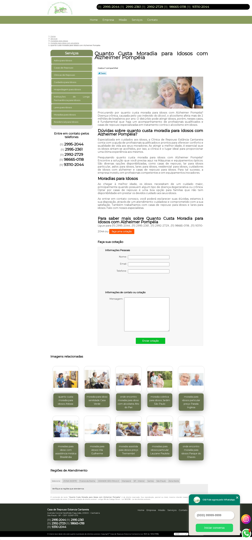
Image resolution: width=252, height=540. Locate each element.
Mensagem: (139, 314)
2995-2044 (111, 7)
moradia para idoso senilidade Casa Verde (97, 400)
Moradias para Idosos (65, 114)
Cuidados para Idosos (65, 82)
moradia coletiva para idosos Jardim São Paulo (159, 400)
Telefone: (143, 271)
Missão (123, 19)
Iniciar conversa (214, 527)
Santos (150, 481)
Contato (152, 19)
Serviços (137, 19)
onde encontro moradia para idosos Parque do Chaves (191, 451)
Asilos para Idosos (63, 60)
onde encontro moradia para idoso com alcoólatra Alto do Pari (128, 402)
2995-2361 (133, 7)
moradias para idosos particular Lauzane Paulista (159, 450)
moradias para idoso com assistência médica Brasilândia (65, 451)
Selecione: (56, 481)
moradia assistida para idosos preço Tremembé (128, 450)
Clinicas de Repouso (65, 75)
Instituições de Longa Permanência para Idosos (72, 98)
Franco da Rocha (87, 481)
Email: (144, 264)
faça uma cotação (122, 231)
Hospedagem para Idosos (67, 89)
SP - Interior (139, 481)
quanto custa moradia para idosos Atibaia (66, 400)
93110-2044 (200, 7)
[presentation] (125, 283)
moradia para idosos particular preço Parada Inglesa (191, 402)
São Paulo (161, 481)
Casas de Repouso (64, 67)
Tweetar (102, 73)
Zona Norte (173, 481)
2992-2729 (155, 7)
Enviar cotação (150, 340)
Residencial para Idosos (66, 122)
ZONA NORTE (70, 481)
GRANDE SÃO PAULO (108, 481)
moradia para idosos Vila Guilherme (97, 450)
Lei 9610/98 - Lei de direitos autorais (136, 499)
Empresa (108, 19)
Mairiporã (126, 481)
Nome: (144, 257)
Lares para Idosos (63, 107)
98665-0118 (177, 7)
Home (94, 19)
